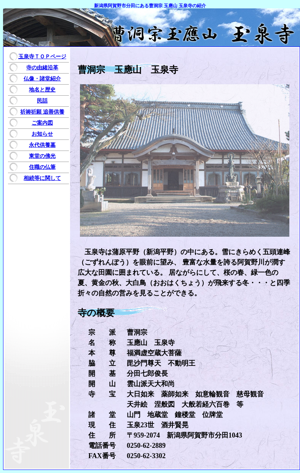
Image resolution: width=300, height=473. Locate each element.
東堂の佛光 (42, 156)
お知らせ (42, 134)
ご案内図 (42, 123)
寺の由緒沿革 (42, 68)
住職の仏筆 (42, 167)
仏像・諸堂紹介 (42, 79)
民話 (42, 101)
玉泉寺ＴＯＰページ (42, 56)
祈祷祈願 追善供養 (42, 112)
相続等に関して (42, 178)
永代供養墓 (42, 145)
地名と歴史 (42, 90)
